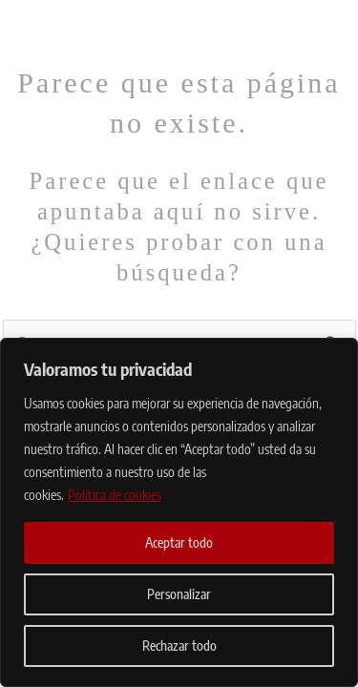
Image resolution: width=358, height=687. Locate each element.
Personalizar (179, 594)
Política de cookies (114, 495)
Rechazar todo (179, 645)
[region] (179, 512)
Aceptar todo (179, 542)
